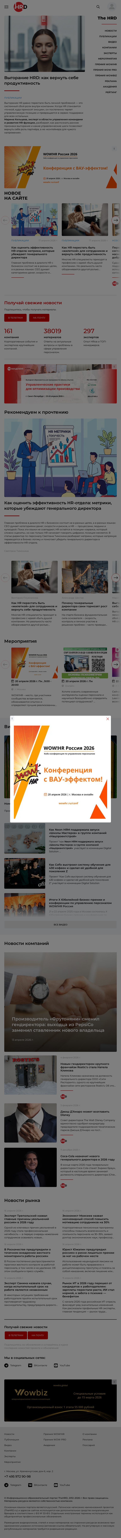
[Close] (108, 719)
